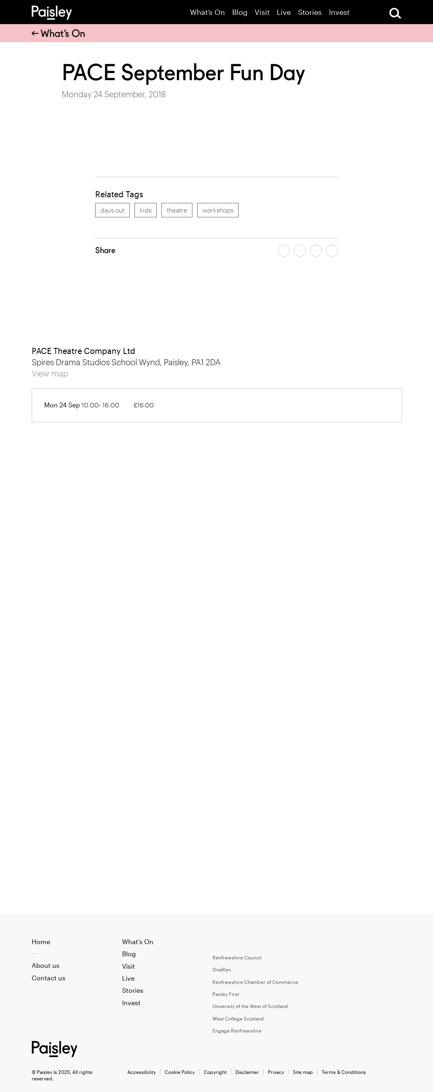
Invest (339, 12)
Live (284, 12)
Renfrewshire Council (236, 957)
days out (112, 210)
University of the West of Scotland (250, 1006)
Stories (310, 12)
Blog (239, 12)
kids (145, 210)
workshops (217, 210)
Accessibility (141, 1072)
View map (50, 373)
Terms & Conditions (344, 1072)
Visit (262, 12)
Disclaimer (247, 1072)
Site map (303, 1072)
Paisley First (225, 994)
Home (41, 941)
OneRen (221, 969)
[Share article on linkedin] (332, 251)
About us (45, 965)
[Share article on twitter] (300, 251)
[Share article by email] (316, 251)
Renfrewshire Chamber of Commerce (255, 982)
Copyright (215, 1072)
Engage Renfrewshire (236, 1030)
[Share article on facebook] (284, 251)
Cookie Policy (180, 1072)
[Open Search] (395, 13)
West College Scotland (238, 1018)
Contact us (48, 978)
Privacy (276, 1072)
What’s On (207, 12)
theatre (177, 210)
